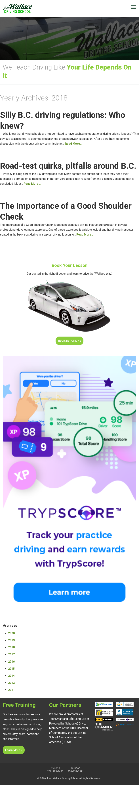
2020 (11, 633)
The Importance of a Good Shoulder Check (66, 211)
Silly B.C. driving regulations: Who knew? (62, 120)
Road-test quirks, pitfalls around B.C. (68, 166)
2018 (11, 647)
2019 (11, 640)
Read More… (73, 143)
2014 (11, 675)
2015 (11, 668)
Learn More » (13, 750)
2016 (11, 661)
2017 (11, 654)
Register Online (69, 340)
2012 (11, 683)
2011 (11, 690)
